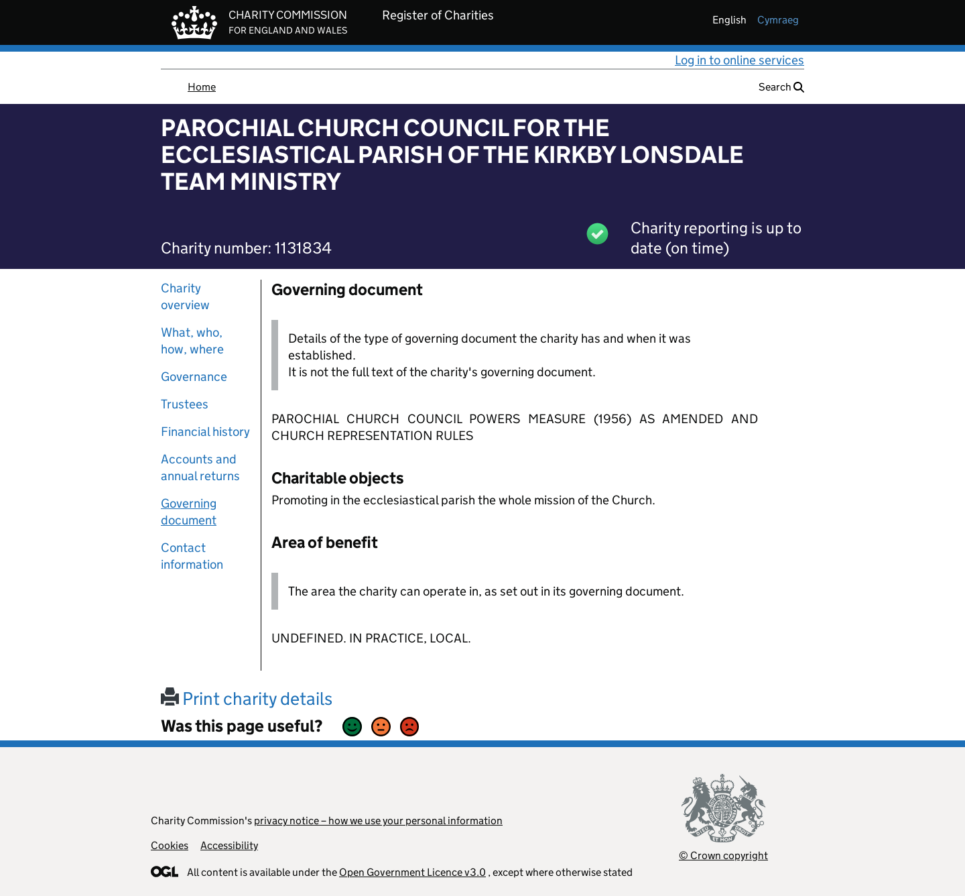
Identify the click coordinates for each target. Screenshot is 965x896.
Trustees (184, 404)
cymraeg (778, 19)
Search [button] (781, 86)
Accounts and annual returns (200, 467)
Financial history (205, 431)
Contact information (192, 556)
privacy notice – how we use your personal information (378, 820)
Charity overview (185, 296)
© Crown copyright (723, 855)
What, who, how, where (192, 341)
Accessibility (229, 845)
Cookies (169, 845)
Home (202, 86)
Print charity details (246, 698)
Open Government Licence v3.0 (412, 872)
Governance (194, 376)
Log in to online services (739, 60)
